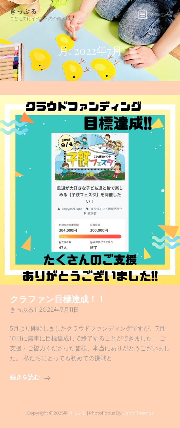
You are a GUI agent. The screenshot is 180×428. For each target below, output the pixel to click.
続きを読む (30, 378)
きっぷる (24, 11)
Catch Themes (137, 412)
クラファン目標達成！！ (58, 300)
